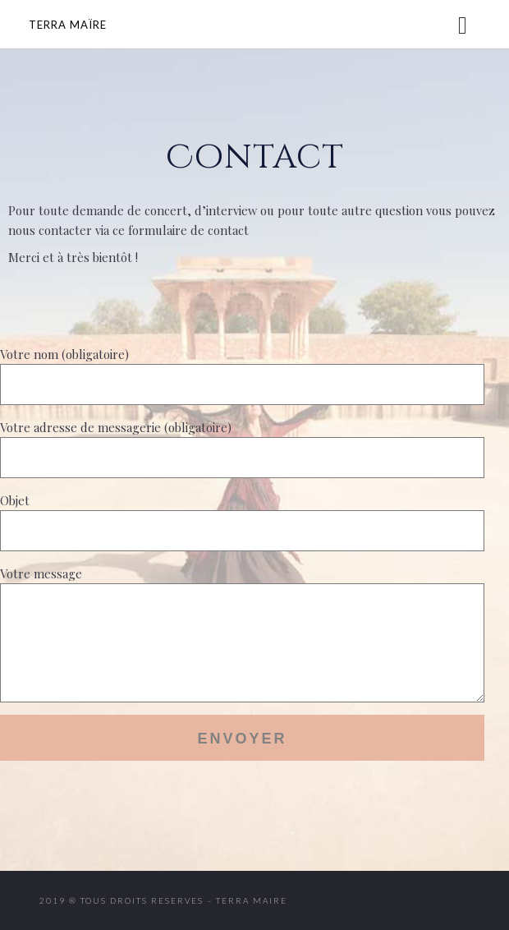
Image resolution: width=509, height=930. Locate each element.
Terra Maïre (68, 24)
